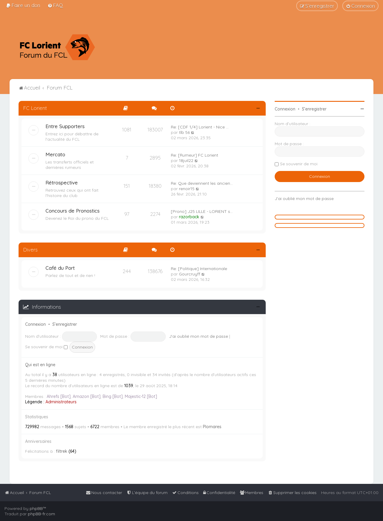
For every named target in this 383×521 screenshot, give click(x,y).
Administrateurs (61, 402)
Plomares (212, 426)
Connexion (35, 324)
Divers (30, 249)
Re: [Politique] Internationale (199, 268)
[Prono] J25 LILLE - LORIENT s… (202, 211)
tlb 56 (184, 132)
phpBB (36, 508)
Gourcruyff (189, 274)
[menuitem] (23, 5)
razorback (189, 216)
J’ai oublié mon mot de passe (198, 336)
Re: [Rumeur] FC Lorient (194, 155)
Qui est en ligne (40, 364)
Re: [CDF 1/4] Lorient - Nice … (200, 127)
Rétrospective (61, 182)
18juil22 (186, 160)
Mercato (55, 154)
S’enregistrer (64, 324)
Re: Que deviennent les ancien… (202, 183)
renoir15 (186, 188)
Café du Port (60, 268)
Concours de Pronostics (72, 211)
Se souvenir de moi (46, 346)
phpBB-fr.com (41, 514)
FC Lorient (35, 108)
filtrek (61, 451)
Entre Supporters (65, 126)
